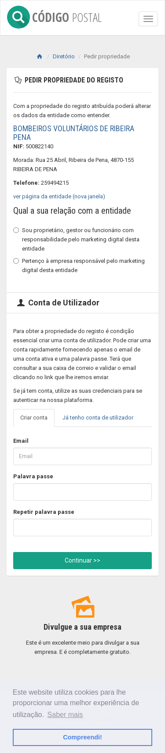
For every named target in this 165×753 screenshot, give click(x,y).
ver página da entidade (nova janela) (59, 196)
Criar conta (34, 417)
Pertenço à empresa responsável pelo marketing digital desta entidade (79, 265)
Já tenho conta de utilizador (97, 417)
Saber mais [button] (65, 714)
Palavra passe (33, 476)
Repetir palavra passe (43, 512)
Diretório (64, 56)
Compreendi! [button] (82, 737)
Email (21, 440)
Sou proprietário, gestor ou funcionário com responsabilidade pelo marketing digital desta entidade (76, 239)
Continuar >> (82, 560)
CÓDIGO (54, 15)
